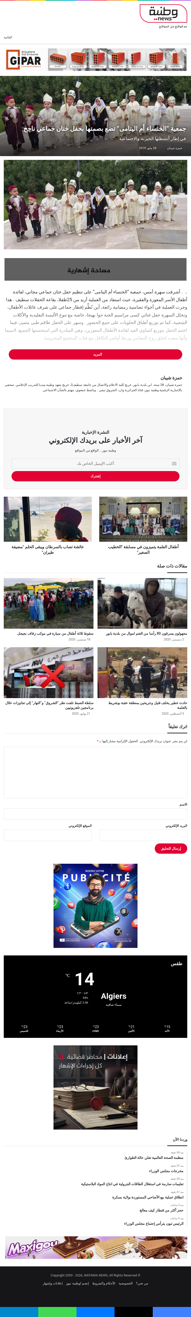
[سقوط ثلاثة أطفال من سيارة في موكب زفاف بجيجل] (49, 603)
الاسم (183, 804)
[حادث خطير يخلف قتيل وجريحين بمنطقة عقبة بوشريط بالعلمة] (142, 672)
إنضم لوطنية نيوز (77, 1283)
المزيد (95, 354)
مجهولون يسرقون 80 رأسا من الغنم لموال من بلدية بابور (146, 633)
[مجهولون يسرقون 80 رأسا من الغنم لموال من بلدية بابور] (142, 603)
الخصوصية (126, 1283)
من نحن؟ (142, 1283)
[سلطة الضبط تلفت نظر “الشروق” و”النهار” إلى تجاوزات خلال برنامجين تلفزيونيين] (49, 672)
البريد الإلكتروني (176, 826)
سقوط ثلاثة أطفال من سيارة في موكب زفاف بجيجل (55, 633)
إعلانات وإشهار (53, 1283)
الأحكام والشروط (103, 1283)
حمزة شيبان (174, 148)
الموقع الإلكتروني (80, 826)
